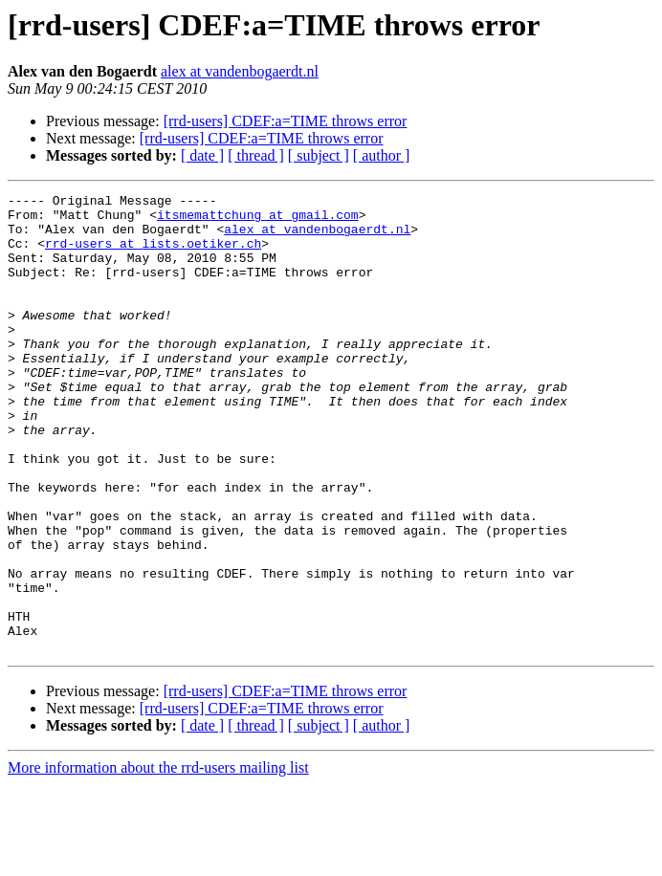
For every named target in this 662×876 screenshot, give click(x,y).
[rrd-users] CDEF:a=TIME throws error (286, 121)
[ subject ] (318, 155)
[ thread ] (256, 155)
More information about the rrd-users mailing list (158, 859)
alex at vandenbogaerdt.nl (240, 71)
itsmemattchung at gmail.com (258, 220)
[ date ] (202, 155)
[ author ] (381, 155)
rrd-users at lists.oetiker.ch (153, 254)
